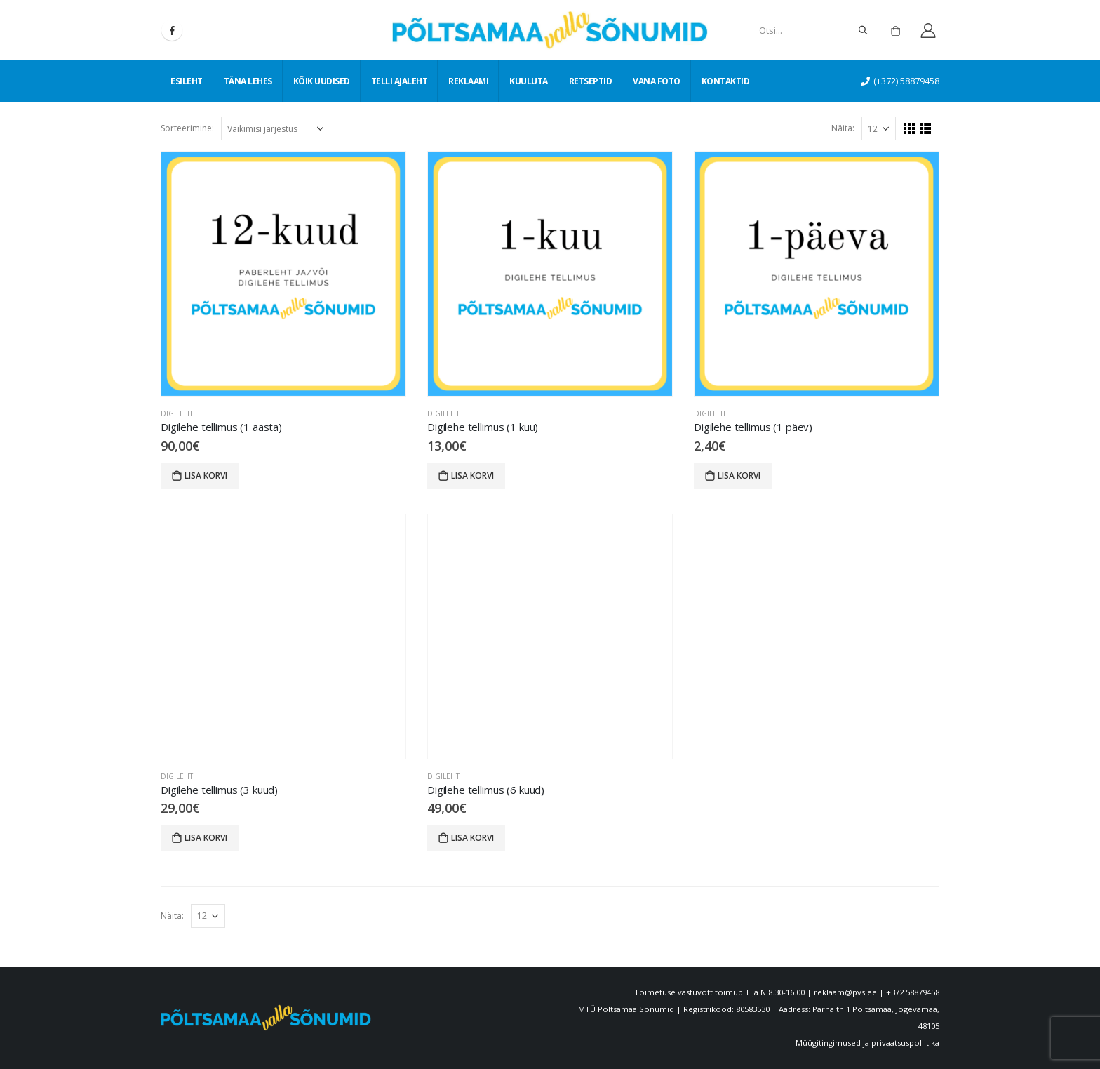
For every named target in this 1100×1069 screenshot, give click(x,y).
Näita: (842, 128)
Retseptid (590, 81)
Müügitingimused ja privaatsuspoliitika (867, 1042)
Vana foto (656, 81)
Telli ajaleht (399, 81)
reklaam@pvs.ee (845, 992)
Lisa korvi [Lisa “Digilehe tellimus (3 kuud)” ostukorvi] (206, 838)
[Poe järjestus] (277, 128)
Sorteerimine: (187, 128)
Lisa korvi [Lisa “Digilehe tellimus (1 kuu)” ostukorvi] (472, 476)
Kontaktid (726, 81)
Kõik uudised (321, 81)
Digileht (177, 413)
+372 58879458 (912, 992)
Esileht (186, 81)
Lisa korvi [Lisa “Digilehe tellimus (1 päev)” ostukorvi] (739, 476)
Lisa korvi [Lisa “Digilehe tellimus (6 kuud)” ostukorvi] (472, 838)
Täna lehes (248, 81)
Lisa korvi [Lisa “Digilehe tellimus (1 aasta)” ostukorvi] (206, 476)
